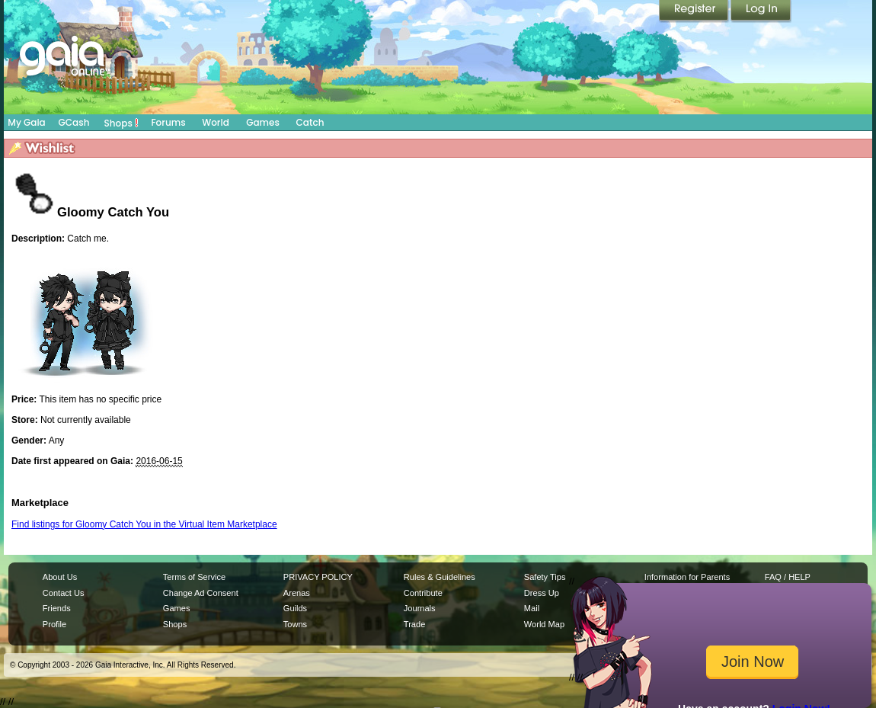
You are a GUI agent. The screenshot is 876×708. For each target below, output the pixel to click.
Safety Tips (545, 576)
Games (263, 122)
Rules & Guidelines (439, 576)
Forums (168, 122)
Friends (57, 608)
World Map (544, 624)
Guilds (295, 608)
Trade (414, 624)
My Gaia (26, 122)
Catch (310, 122)
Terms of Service (194, 576)
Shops (121, 122)
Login (761, 11)
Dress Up (541, 592)
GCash (74, 122)
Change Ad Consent (200, 592)
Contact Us (64, 592)
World (215, 122)
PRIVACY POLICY (318, 576)
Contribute (423, 592)
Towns (295, 624)
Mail (531, 608)
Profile (54, 624)
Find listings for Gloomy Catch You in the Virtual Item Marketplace (144, 524)
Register (695, 11)
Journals (420, 608)
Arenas (296, 592)
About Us (60, 576)
